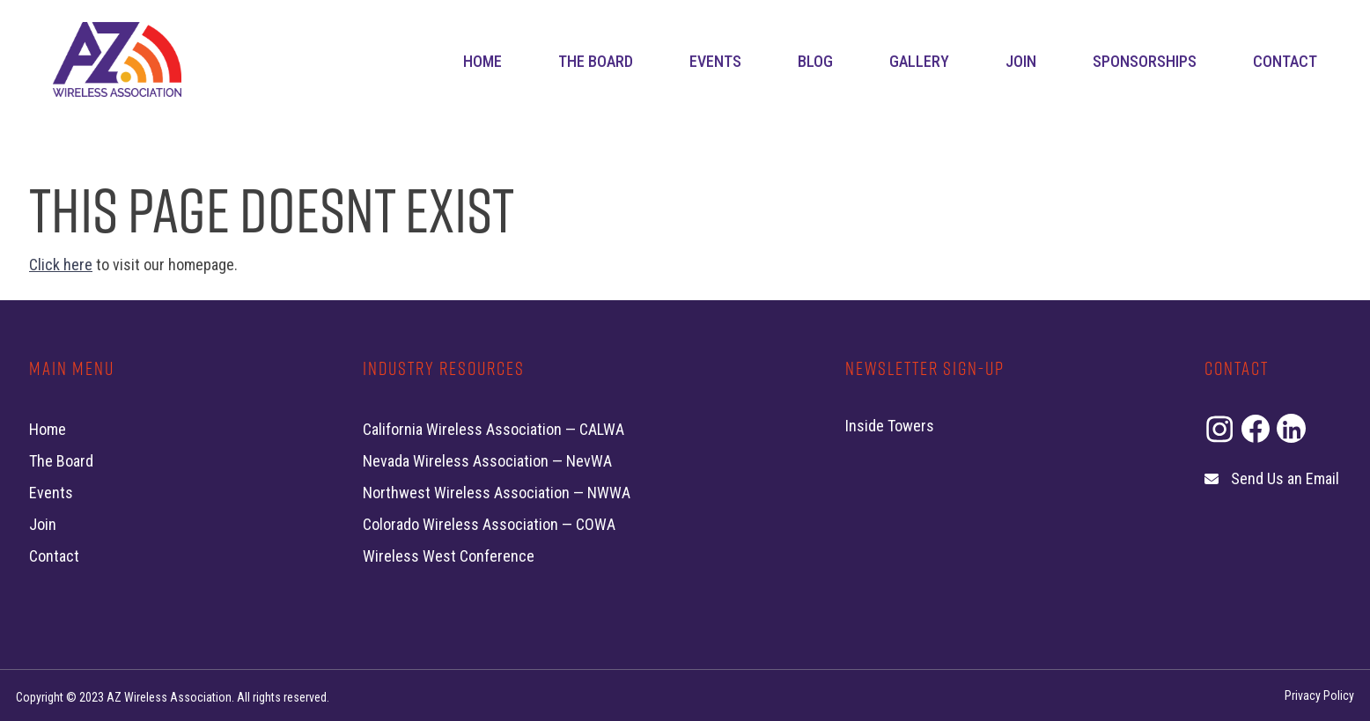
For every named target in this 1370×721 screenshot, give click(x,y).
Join (1020, 61)
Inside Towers (889, 425)
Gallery (919, 61)
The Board (595, 61)
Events (715, 61)
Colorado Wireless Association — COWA (489, 524)
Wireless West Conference (448, 556)
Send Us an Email (1285, 478)
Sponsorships (1145, 61)
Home (482, 61)
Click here (60, 264)
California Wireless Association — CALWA (493, 429)
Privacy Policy (1319, 695)
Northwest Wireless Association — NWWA (496, 492)
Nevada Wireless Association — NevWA (487, 461)
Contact (1285, 61)
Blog (815, 61)
